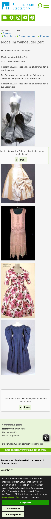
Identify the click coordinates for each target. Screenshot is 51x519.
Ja (16, 159)
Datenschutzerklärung (11, 497)
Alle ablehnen (13, 508)
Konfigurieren (25, 502)
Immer (23, 159)
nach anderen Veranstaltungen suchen (25, 447)
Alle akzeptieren (13, 514)
